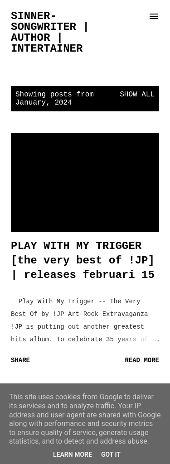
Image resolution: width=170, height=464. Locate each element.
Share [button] (20, 360)
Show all (137, 95)
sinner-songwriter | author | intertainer (50, 32)
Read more (142, 360)
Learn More (72, 454)
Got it (111, 454)
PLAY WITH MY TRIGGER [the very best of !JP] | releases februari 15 (83, 260)
